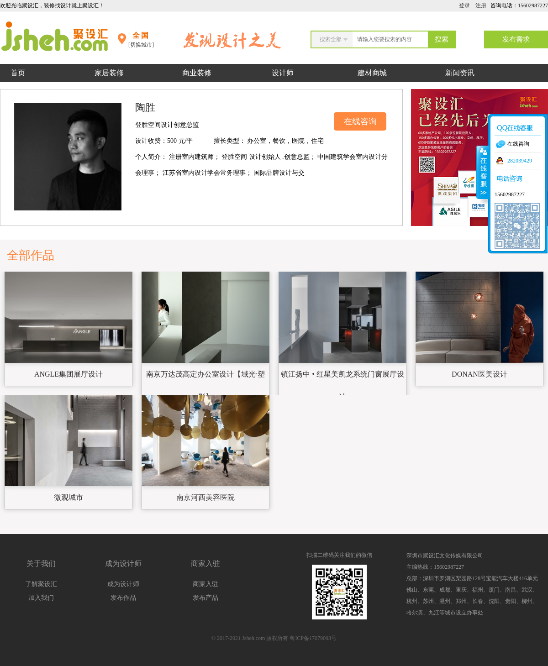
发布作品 (123, 597)
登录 (464, 5)
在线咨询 (360, 121)
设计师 (283, 73)
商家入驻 (205, 584)
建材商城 (372, 73)
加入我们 (41, 597)
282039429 (519, 160)
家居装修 (109, 73)
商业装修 (196, 73)
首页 (18, 73)
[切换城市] (141, 45)
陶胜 (145, 107)
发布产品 (205, 597)
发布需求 (516, 39)
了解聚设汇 (41, 584)
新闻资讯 (459, 73)
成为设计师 (123, 584)
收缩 (482, 172)
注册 (480, 5)
